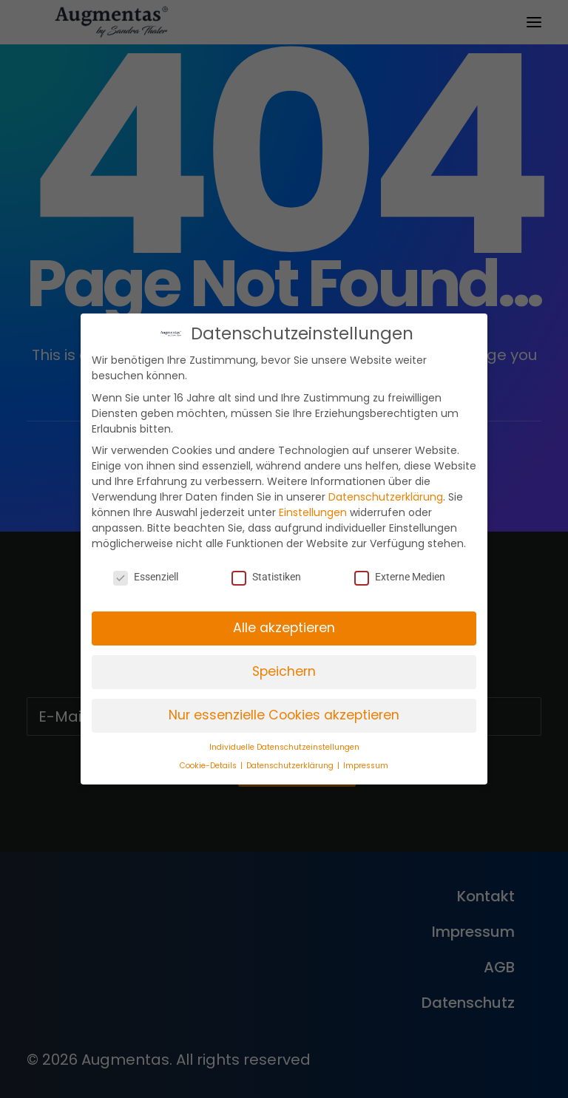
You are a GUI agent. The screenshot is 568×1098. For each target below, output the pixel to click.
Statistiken (266, 577)
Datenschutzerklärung (385, 496)
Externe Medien (399, 577)
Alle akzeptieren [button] (284, 628)
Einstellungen (313, 512)
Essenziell (145, 577)
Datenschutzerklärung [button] (291, 765)
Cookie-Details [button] (209, 765)
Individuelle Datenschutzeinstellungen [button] (284, 747)
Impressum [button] (365, 765)
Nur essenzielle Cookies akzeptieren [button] (284, 715)
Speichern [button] (284, 671)
